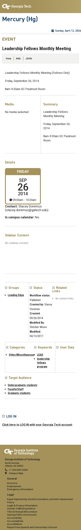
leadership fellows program (43, 362)
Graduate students (19, 393)
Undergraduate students (22, 385)
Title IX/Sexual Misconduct (22, 511)
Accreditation (14, 524)
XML (18, 58)
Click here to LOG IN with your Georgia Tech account (37, 424)
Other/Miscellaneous (21, 354)
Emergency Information (20, 489)
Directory (12, 483)
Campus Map (16, 473)
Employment (14, 486)
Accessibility (14, 517)
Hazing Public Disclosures (22, 514)
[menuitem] (40, 484)
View (8, 58)
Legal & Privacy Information (22, 505)
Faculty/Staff (16, 389)
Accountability (15, 521)
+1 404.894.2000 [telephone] (18, 469)
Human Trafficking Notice (21, 508)
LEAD (40, 354)
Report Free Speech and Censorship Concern (32, 527)
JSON (28, 58)
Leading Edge (16, 295)
